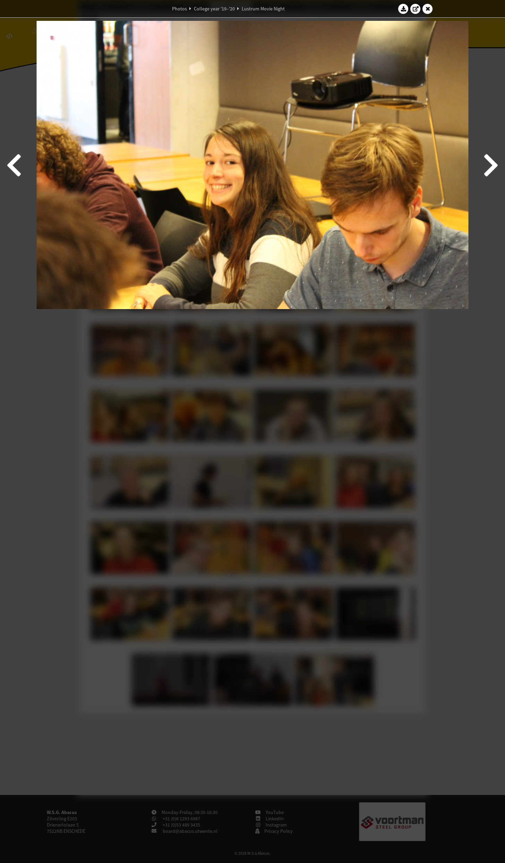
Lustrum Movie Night (263, 9)
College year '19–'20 (214, 9)
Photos (179, 9)
